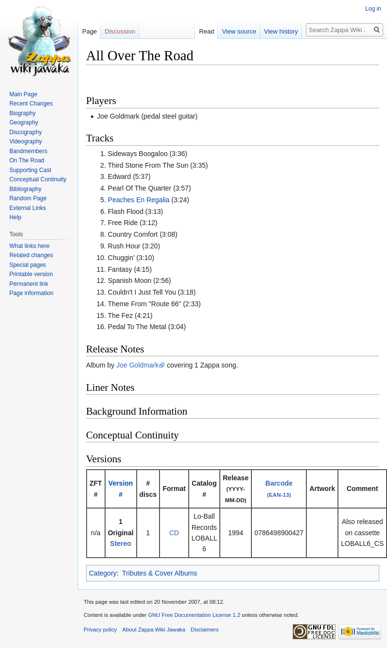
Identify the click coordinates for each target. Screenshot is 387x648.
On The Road (26, 160)
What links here (29, 246)
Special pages (27, 265)
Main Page (23, 94)
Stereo (120, 543)
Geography (23, 122)
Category (103, 573)
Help (15, 217)
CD (174, 533)
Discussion (120, 31)
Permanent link (28, 283)
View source (239, 31)
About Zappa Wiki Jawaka (154, 629)
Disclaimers (205, 629)
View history (281, 31)
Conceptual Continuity (37, 179)
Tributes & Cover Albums (159, 573)
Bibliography (25, 189)
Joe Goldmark (137, 365)
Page (89, 31)
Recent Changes (31, 103)
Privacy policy (100, 629)
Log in (373, 8)
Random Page (28, 198)
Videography (25, 141)
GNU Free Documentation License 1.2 (194, 615)
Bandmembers (28, 151)
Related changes (31, 255)
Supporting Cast (30, 170)
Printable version (31, 274)
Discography (25, 132)
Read (206, 31)
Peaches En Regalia (139, 200)
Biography (22, 113)
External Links (27, 208)
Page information (31, 293)
